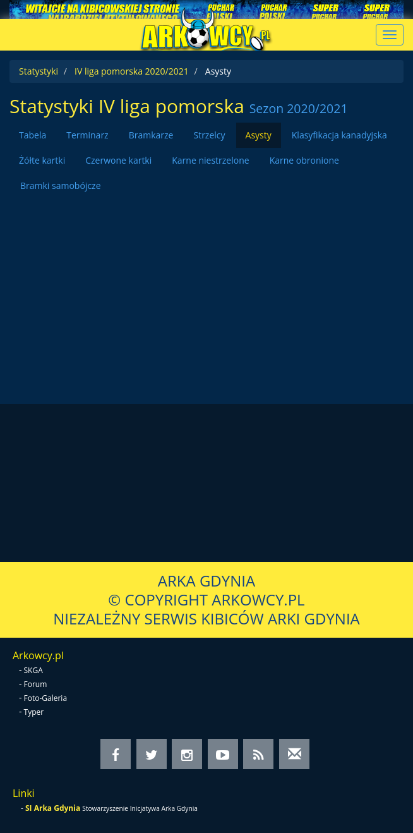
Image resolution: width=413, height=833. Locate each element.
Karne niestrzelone (210, 160)
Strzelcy (209, 135)
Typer (34, 712)
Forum (35, 684)
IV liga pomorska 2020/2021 (132, 71)
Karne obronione (304, 160)
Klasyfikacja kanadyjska (339, 135)
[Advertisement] (206, 286)
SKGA (33, 670)
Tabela (32, 135)
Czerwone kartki (118, 160)
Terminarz (87, 135)
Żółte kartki (42, 160)
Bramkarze (151, 135)
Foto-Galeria (46, 698)
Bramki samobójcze (60, 185)
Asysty (259, 135)
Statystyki (38, 71)
